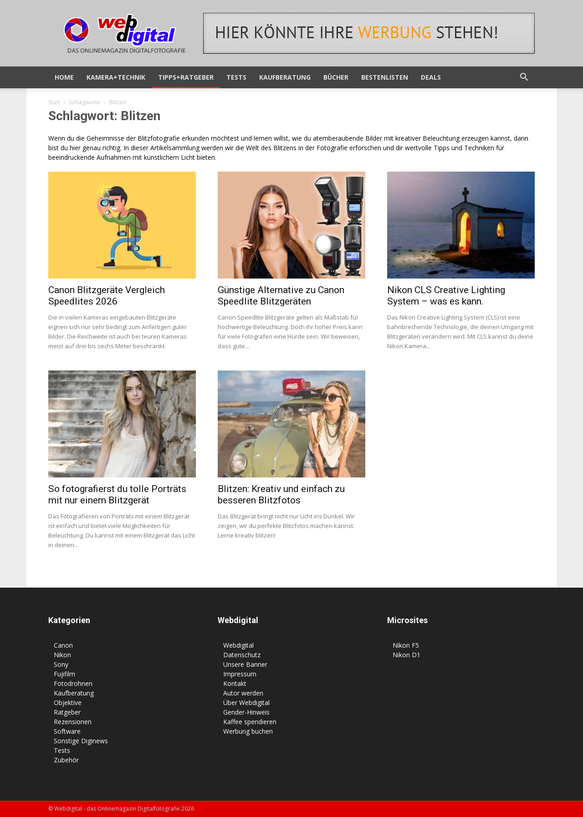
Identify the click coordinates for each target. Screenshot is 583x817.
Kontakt (234, 683)
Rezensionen (73, 721)
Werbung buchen (248, 731)
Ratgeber (67, 712)
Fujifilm (64, 674)
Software (67, 731)
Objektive (68, 702)
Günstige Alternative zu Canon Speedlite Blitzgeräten (281, 295)
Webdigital (238, 645)
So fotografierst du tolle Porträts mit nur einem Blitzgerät (117, 494)
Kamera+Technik (116, 77)
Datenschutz (242, 654)
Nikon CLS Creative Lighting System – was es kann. (446, 295)
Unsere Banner (245, 664)
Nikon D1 (406, 654)
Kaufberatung (285, 77)
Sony (61, 664)
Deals (431, 77)
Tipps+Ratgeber (186, 77)
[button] (524, 78)
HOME (64, 77)
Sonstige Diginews (81, 740)
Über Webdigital (246, 702)
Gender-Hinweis (246, 712)
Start (54, 102)
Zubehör (66, 760)
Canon (63, 645)
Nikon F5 (406, 645)
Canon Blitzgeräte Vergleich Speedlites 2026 (106, 295)
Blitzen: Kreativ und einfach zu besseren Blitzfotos (281, 494)
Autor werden (243, 693)
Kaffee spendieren (249, 721)
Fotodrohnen (73, 683)
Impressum (239, 674)
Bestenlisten (384, 77)
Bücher (335, 77)
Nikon (62, 654)
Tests (236, 77)
